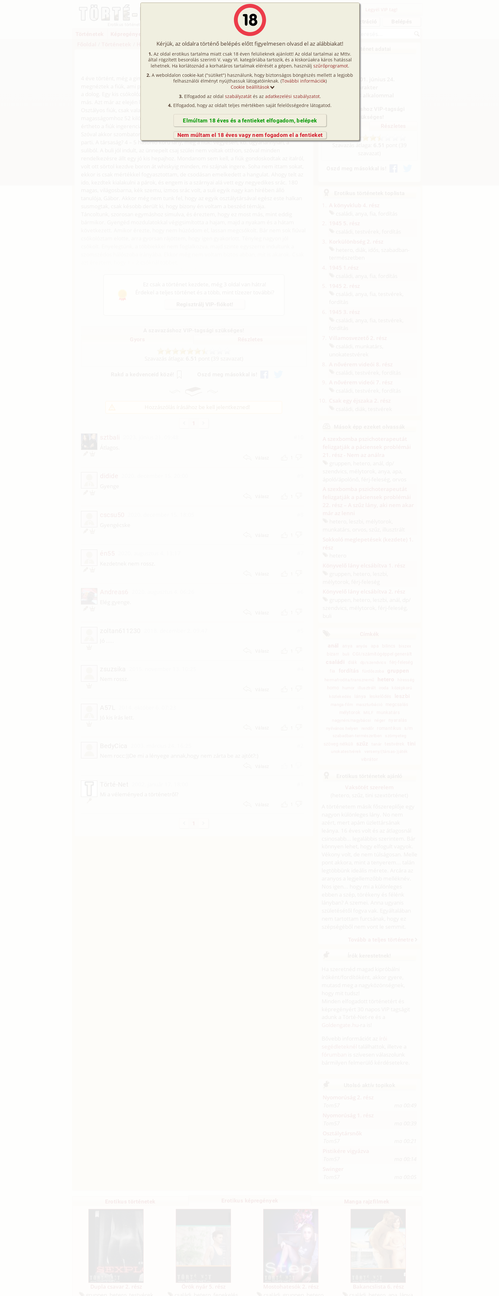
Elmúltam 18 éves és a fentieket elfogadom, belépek (250, 120)
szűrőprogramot (330, 66)
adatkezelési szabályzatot (292, 96)
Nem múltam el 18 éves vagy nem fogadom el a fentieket (250, 135)
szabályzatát (238, 96)
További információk (303, 81)
